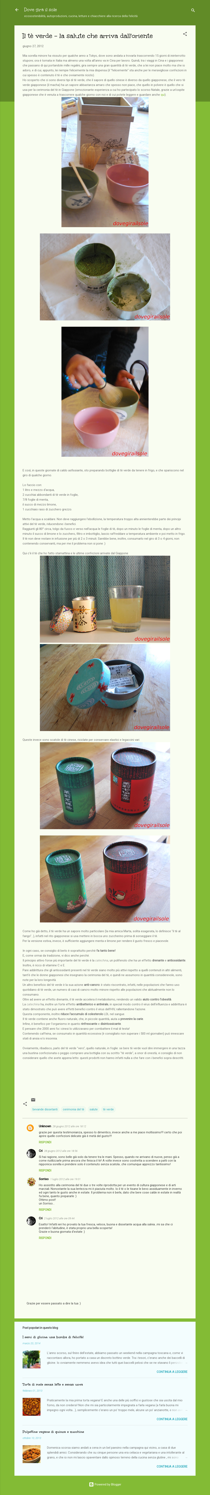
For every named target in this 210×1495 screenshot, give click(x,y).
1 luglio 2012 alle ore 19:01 (65, 1179)
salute (94, 1109)
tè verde (108, 1109)
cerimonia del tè (73, 1109)
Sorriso (44, 1179)
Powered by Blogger (105, 1484)
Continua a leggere (172, 1372)
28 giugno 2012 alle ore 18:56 (61, 1150)
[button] (185, 34)
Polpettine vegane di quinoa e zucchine (53, 1432)
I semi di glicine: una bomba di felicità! (53, 1337)
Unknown (45, 1126)
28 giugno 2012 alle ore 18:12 (69, 1126)
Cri (41, 1151)
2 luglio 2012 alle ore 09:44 (59, 1218)
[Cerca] (193, 11)
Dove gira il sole (40, 10)
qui (163, 95)
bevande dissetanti (45, 1109)
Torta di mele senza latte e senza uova (53, 1384)
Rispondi (45, 1142)
